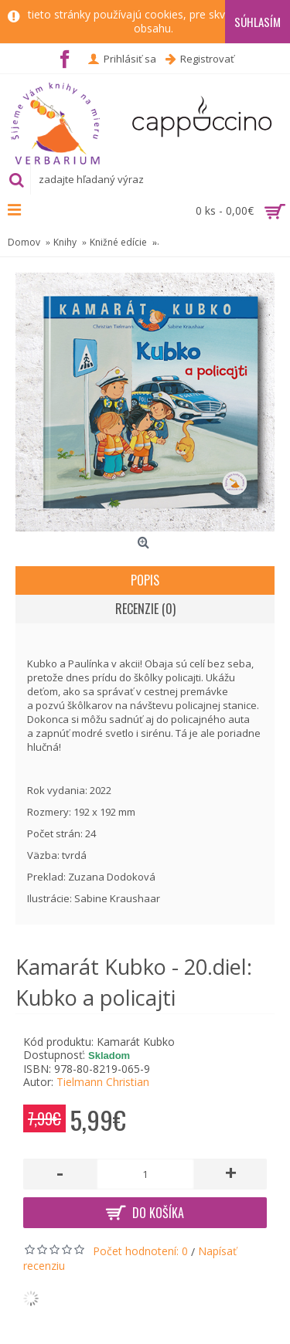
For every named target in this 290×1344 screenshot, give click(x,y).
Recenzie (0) (145, 608)
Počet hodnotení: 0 (140, 1251)
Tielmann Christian (102, 1081)
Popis (145, 580)
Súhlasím (257, 21)
